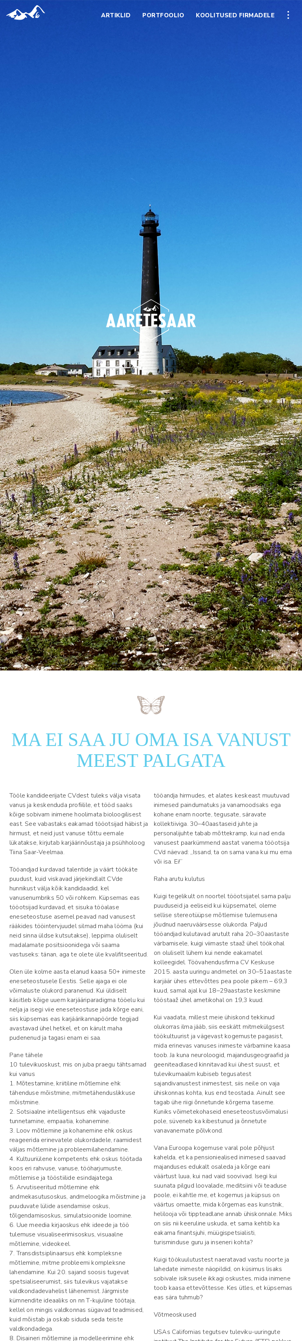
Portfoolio (163, 15)
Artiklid (116, 15)
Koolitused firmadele (235, 15)
